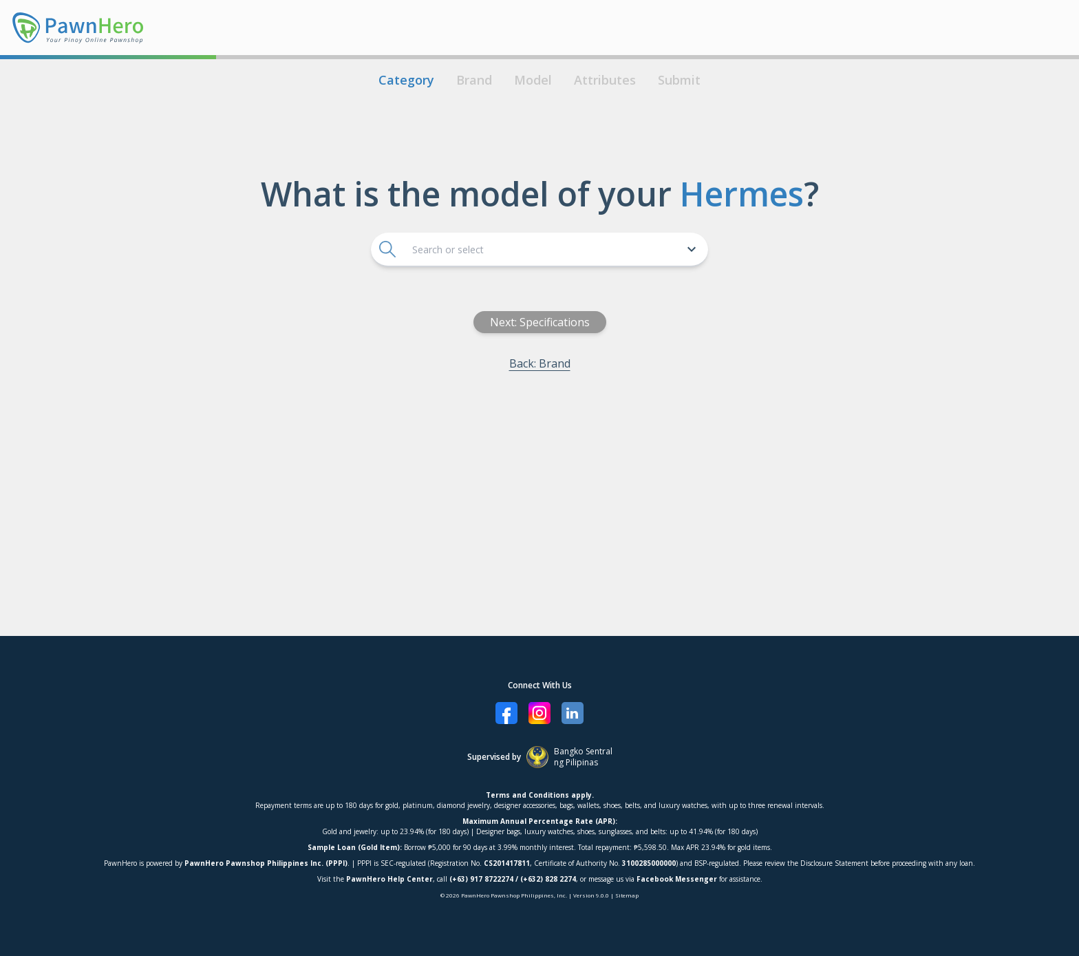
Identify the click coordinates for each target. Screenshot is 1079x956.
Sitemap (627, 895)
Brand (474, 80)
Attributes (605, 80)
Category (406, 80)
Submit (679, 80)
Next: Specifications (540, 322)
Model (533, 80)
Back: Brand (539, 363)
